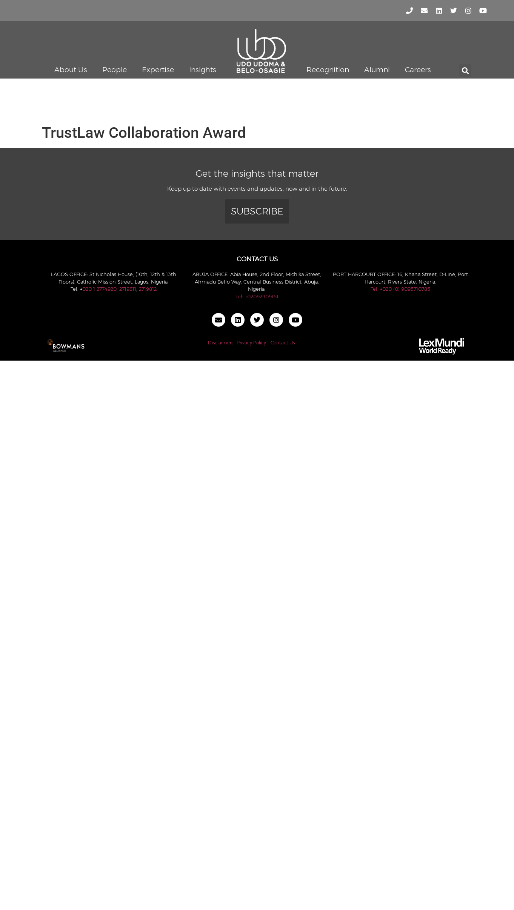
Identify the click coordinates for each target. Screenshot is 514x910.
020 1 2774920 (99, 289)
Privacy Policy (251, 342)
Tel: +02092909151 (257, 296)
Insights (202, 69)
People (114, 69)
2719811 (127, 289)
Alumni (377, 69)
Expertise (158, 69)
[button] (465, 70)
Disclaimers (220, 342)
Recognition (327, 69)
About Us (70, 69)
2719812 (148, 289)
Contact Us (283, 342)
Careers (418, 69)
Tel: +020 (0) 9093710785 (400, 289)
